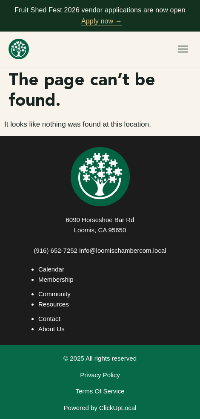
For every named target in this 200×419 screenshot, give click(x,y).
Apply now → (101, 21)
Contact (49, 318)
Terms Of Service (99, 391)
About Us (51, 328)
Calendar (51, 269)
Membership (56, 279)
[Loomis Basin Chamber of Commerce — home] (19, 49)
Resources (53, 304)
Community (54, 294)
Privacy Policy (100, 375)
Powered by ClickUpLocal (100, 407)
